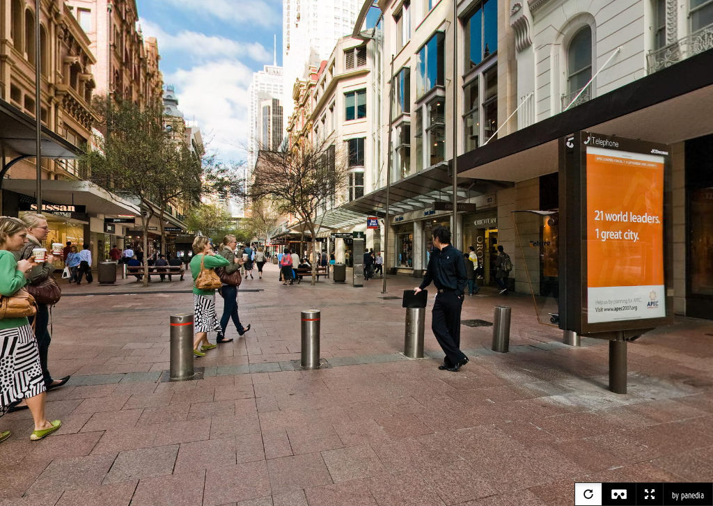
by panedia (688, 495)
